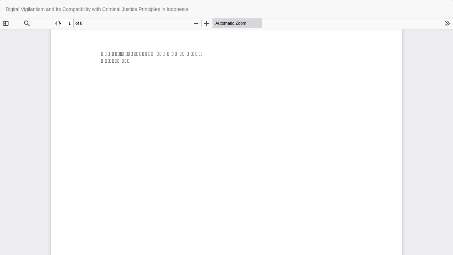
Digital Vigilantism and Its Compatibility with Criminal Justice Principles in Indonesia (97, 9)
